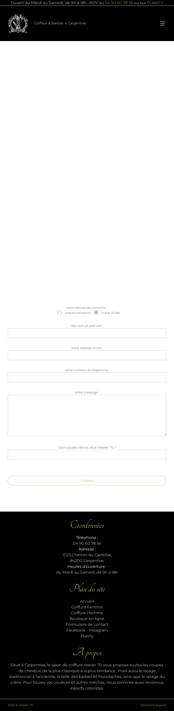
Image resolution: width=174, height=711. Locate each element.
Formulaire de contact (87, 624)
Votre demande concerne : (87, 311)
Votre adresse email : (87, 353)
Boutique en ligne (87, 618)
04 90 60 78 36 (119, 2)
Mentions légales (153, 705)
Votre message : (87, 413)
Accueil (87, 601)
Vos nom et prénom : (87, 331)
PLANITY (155, 2)
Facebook (75, 630)
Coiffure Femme (87, 607)
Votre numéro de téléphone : (87, 375)
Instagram (98, 630)
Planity (87, 636)
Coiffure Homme (87, 613)
